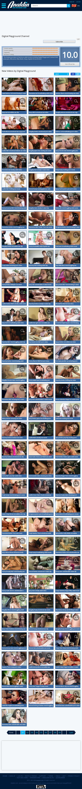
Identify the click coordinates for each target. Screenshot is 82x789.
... (64, 732)
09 (60, 732)
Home (5, 776)
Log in (78, 2)
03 (32, 732)
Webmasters (35, 778)
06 (46, 732)
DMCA (58, 776)
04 (37, 732)
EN (78, 6)
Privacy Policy (74, 776)
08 (55, 732)
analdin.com (40, 780)
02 (27, 732)
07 (50, 732)
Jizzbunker (60, 778)
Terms (50, 776)
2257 (64, 776)
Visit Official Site (70, 64)
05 (41, 732)
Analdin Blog (48, 778)
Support (42, 776)
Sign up (72, 2)
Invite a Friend (31, 776)
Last (71, 732)
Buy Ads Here (22, 778)
